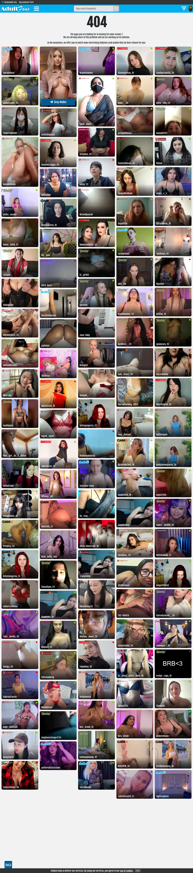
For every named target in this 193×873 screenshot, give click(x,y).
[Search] (116, 9)
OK (137, 871)
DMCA (8, 865)
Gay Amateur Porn (26, 2)
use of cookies (126, 870)
